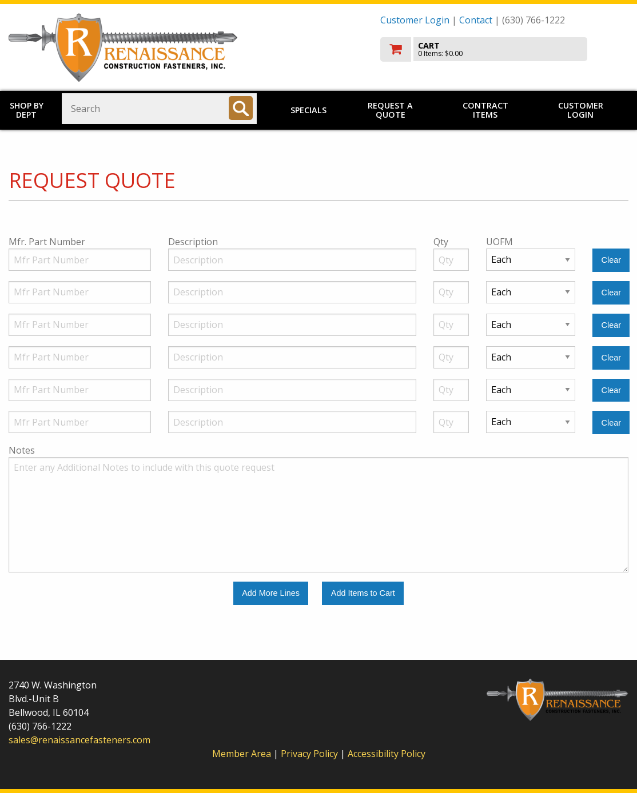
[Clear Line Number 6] (611, 422)
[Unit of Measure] (530, 260)
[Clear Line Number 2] (611, 293)
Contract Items (485, 110)
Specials (308, 110)
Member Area (241, 753)
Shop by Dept (26, 110)
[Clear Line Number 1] (611, 260)
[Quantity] (451, 260)
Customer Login (414, 20)
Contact (475, 20)
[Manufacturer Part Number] (80, 260)
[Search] (241, 108)
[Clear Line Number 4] (611, 358)
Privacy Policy (310, 753)
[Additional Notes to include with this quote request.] (318, 514)
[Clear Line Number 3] (611, 325)
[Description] (292, 260)
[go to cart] (504, 49)
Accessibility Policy (386, 753)
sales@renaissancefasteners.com (79, 740)
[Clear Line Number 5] (611, 390)
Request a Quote (390, 110)
